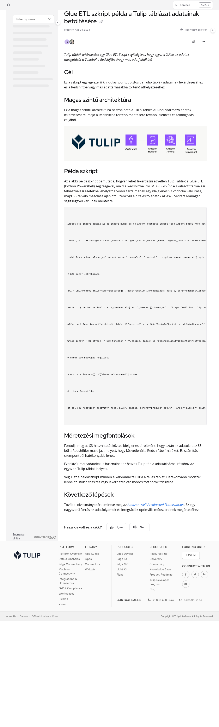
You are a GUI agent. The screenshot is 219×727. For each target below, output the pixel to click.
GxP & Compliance (70, 588)
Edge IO (122, 558)
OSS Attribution (40, 616)
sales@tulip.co (190, 600)
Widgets (90, 569)
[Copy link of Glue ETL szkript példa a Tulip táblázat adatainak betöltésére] (101, 21)
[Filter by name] (33, 19)
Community (157, 564)
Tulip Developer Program (159, 582)
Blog (152, 589)
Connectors (92, 564)
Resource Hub (159, 553)
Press (55, 616)
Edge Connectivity (70, 564)
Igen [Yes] (116, 527)
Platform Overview (70, 553)
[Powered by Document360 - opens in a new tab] (34, 537)
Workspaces (66, 593)
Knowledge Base (160, 569)
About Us (11, 616)
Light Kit (122, 569)
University (156, 558)
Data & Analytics (69, 558)
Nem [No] (139, 527)
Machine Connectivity (67, 571)
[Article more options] (203, 42)
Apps (88, 558)
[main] (135, 275)
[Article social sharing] (193, 42)
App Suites (92, 553)
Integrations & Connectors (68, 581)
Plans (120, 574)
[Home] (8, 5)
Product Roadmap (161, 574)
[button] (193, 5)
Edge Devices (125, 553)
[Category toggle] (57, 22)
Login (191, 555)
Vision (63, 604)
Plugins (63, 598)
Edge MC (122, 564)
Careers (24, 616)
